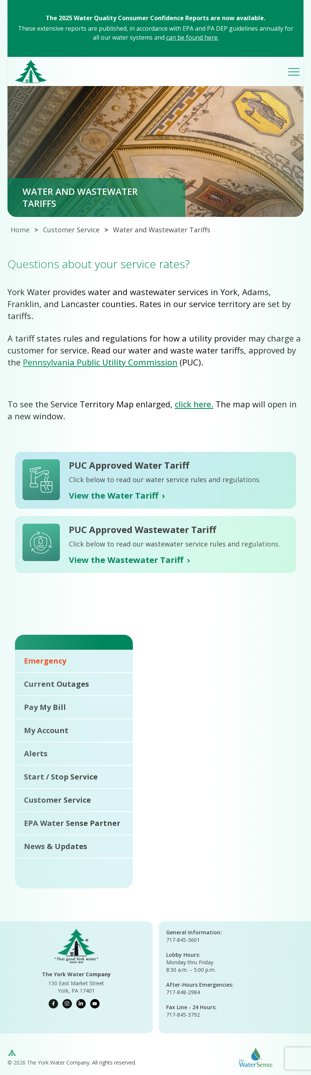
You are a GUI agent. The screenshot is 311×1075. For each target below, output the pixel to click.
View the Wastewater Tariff (129, 559)
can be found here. (192, 37)
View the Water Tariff (117, 495)
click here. (194, 404)
